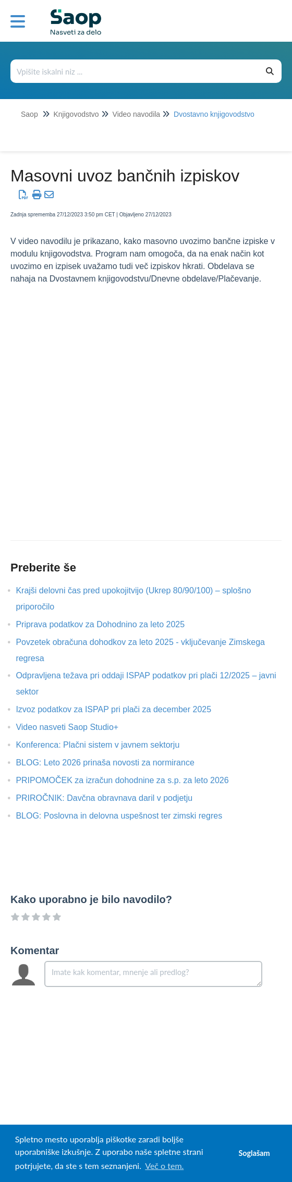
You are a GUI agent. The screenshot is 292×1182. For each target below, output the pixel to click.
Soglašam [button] (254, 1153)
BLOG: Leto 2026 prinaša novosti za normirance (112, 762)
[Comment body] (153, 974)
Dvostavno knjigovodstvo (214, 114)
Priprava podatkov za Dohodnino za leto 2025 (108, 624)
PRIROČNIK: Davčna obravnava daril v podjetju (111, 798)
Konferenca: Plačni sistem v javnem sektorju (105, 744)
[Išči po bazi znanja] (135, 71)
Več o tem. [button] (164, 1166)
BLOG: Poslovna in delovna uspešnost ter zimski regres (126, 815)
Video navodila (137, 114)
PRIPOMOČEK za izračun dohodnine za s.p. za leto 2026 (129, 780)
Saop (29, 114)
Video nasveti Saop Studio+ (74, 727)
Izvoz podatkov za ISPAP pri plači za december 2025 (121, 709)
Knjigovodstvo (76, 114)
